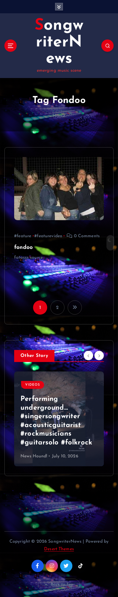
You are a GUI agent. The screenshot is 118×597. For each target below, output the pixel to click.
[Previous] (88, 355)
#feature (22, 236)
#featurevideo (48, 236)
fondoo (23, 247)
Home (59, 116)
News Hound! (34, 456)
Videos (32, 385)
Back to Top (59, 584)
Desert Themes (59, 549)
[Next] (99, 355)
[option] (59, 418)
